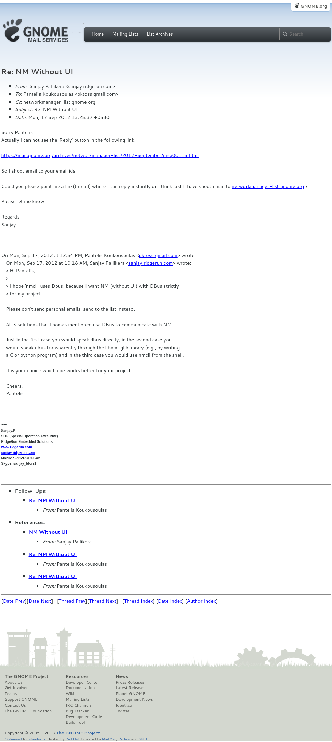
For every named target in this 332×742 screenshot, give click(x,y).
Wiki (70, 693)
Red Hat (72, 738)
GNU (142, 738)
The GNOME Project (27, 676)
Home (98, 34)
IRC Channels (79, 705)
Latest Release (130, 688)
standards (37, 738)
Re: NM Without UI (53, 500)
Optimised (13, 738)
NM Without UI (48, 532)
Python (124, 738)
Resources (77, 676)
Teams (11, 693)
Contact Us (15, 705)
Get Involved (17, 688)
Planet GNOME (130, 693)
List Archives (160, 34)
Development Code (84, 716)
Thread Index (138, 601)
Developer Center (82, 682)
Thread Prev (72, 601)
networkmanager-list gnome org (268, 186)
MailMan (109, 738)
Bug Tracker (77, 711)
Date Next (39, 601)
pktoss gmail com (158, 255)
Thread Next (102, 601)
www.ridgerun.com (16, 447)
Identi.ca (124, 705)
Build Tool (75, 722)
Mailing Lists (125, 34)
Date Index (170, 601)
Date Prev (14, 601)
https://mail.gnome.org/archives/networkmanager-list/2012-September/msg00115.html (100, 155)
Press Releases (130, 682)
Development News (134, 699)
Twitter (122, 711)
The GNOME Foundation (28, 711)
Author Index (201, 601)
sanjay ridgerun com (150, 263)
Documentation (80, 688)
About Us (14, 682)
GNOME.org (313, 6)
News (122, 676)
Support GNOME (21, 699)
